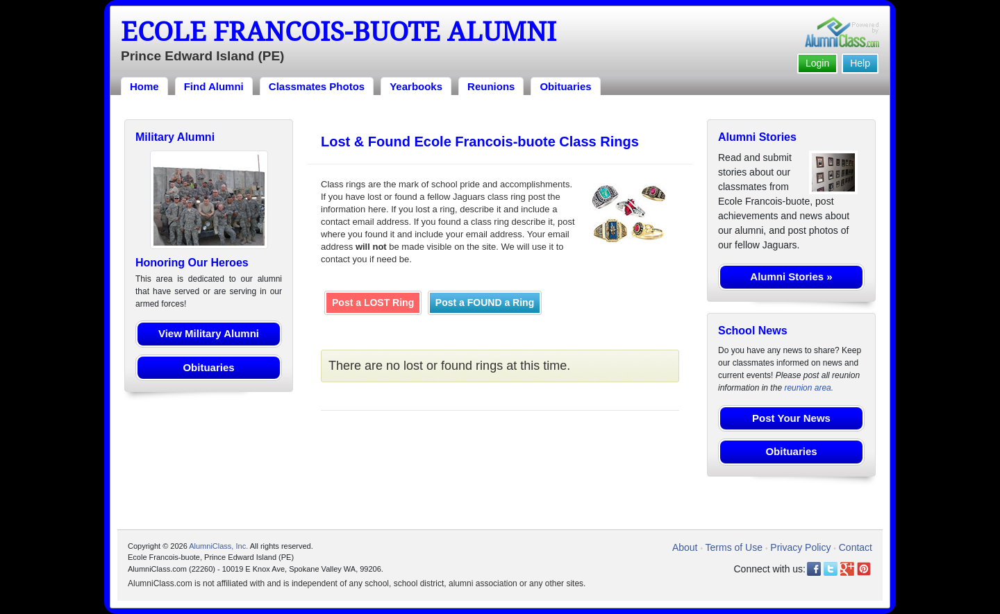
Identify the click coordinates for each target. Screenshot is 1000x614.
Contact (855, 547)
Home (144, 86)
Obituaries (565, 86)
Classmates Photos (317, 86)
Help (860, 63)
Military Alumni (175, 137)
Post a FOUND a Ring (484, 302)
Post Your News (791, 418)
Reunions (491, 86)
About (685, 547)
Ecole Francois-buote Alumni (338, 32)
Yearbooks (416, 86)
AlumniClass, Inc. (218, 546)
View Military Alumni (208, 333)
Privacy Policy (800, 547)
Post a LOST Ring (373, 302)
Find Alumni (214, 86)
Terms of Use (734, 547)
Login (817, 63)
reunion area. (808, 388)
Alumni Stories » (791, 276)
